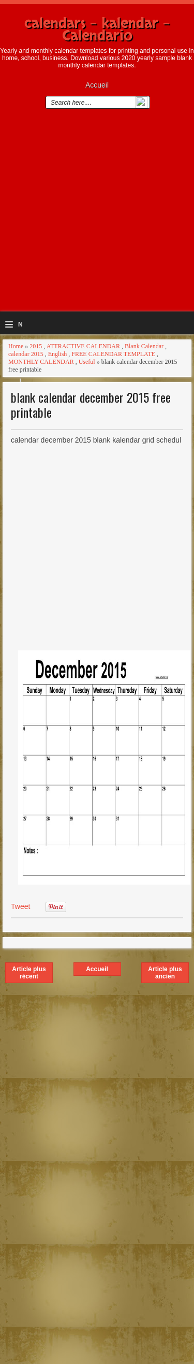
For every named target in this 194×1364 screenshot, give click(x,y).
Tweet (20, 906)
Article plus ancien (165, 972)
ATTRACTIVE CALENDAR (83, 346)
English (57, 354)
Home (15, 346)
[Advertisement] (97, 214)
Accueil (97, 85)
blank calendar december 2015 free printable (91, 405)
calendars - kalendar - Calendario (97, 29)
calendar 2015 (25, 354)
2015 (35, 346)
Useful (87, 361)
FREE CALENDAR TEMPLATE (113, 354)
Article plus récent (29, 972)
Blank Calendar (144, 346)
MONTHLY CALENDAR (41, 361)
